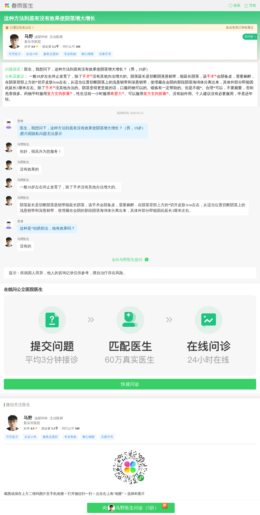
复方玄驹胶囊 (59, 94)
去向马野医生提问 (130, 260)
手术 (87, 76)
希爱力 (117, 94)
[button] (236, 5)
